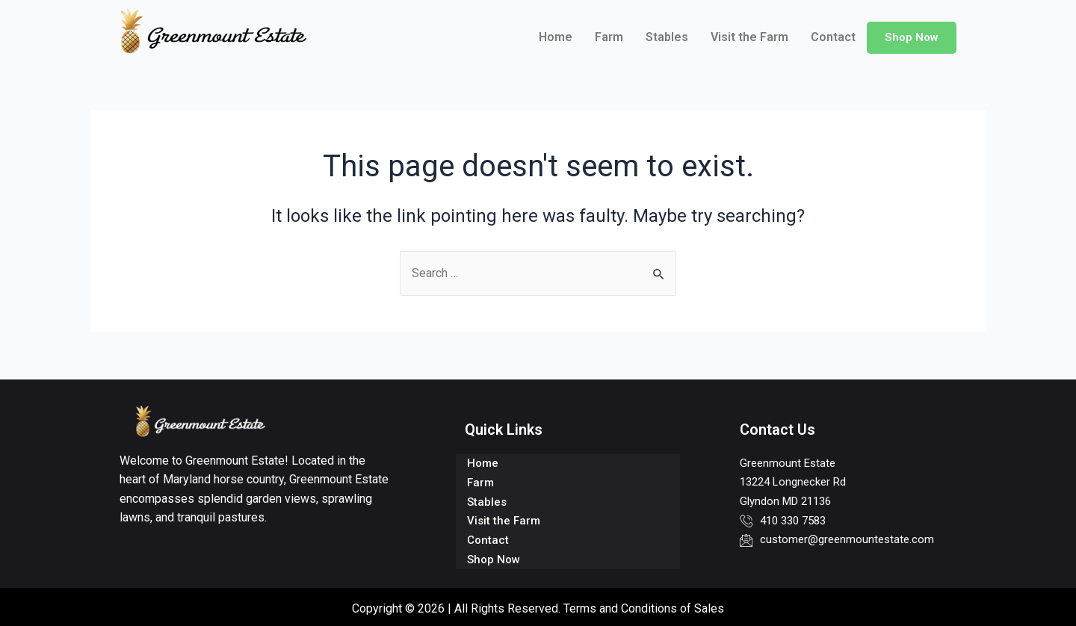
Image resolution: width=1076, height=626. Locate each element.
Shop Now (911, 37)
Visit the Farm (749, 37)
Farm (608, 37)
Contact (832, 37)
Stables (666, 37)
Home (555, 37)
